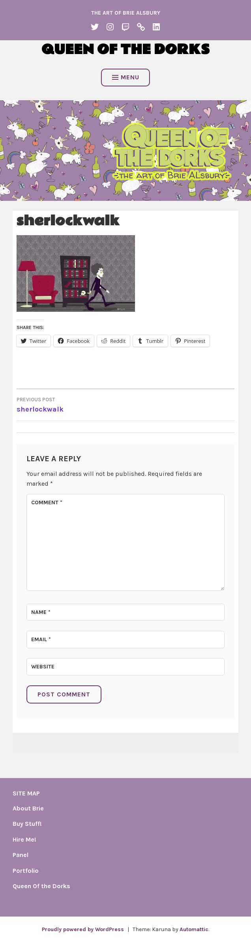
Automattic (194, 929)
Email (41, 639)
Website (42, 666)
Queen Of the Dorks (41, 886)
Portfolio (26, 870)
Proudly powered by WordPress (83, 929)
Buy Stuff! (27, 823)
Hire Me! (24, 839)
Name (41, 612)
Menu (125, 77)
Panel (20, 855)
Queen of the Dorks (125, 49)
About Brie (28, 808)
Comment (46, 502)
